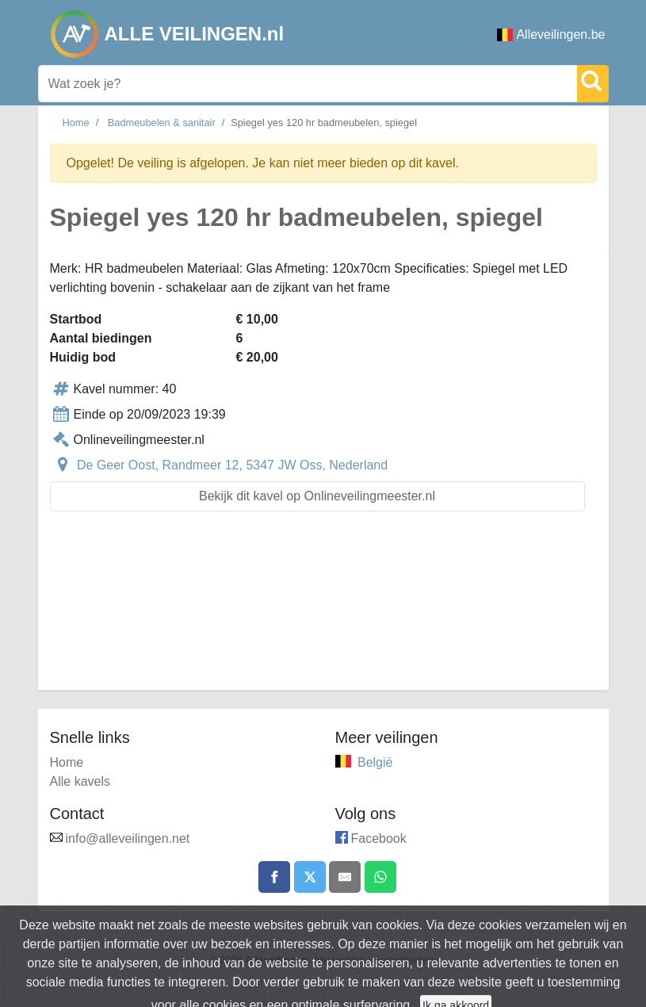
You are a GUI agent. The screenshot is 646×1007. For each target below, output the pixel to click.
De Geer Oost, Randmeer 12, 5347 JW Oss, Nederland (232, 465)
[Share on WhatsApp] (380, 877)
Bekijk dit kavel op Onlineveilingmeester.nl (317, 496)
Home (76, 122)
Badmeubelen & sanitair (162, 122)
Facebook (379, 838)
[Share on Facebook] (274, 877)
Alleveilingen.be (551, 34)
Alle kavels (80, 781)
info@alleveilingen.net (128, 838)
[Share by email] (345, 877)
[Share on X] (310, 877)
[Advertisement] (323, 610)
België (374, 762)
